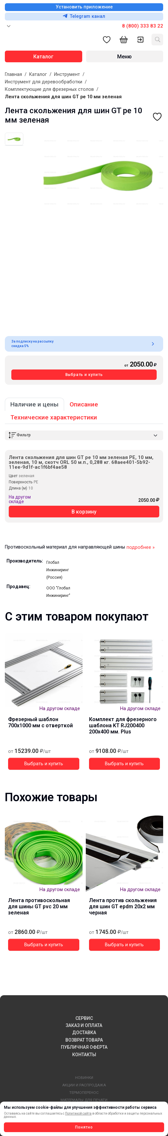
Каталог (38, 74)
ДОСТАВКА (84, 1032)
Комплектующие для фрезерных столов (49, 89)
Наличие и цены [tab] (34, 404)
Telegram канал (84, 16)
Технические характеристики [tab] (53, 417)
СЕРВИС (84, 1018)
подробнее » (141, 547)
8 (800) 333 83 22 (142, 26)
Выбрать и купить (84, 374)
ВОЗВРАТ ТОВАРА (84, 1040)
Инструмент (67, 74)
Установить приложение (84, 7)
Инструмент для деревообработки (43, 82)
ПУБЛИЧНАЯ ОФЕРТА (84, 1047)
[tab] (14, 139)
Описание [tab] (84, 404)
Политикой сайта (78, 1113)
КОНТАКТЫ (84, 1054)
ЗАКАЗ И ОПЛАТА (84, 1025)
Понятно (84, 1127)
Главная (13, 74)
